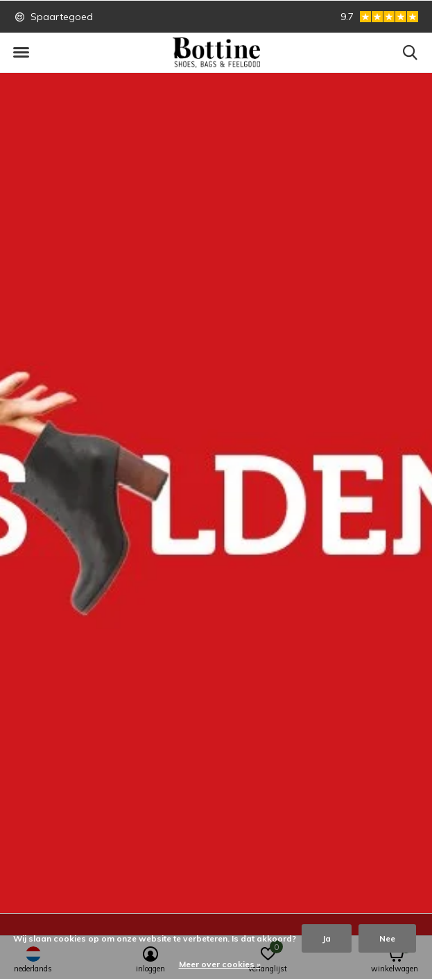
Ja (326, 938)
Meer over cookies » (220, 964)
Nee (387, 938)
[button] (21, 53)
